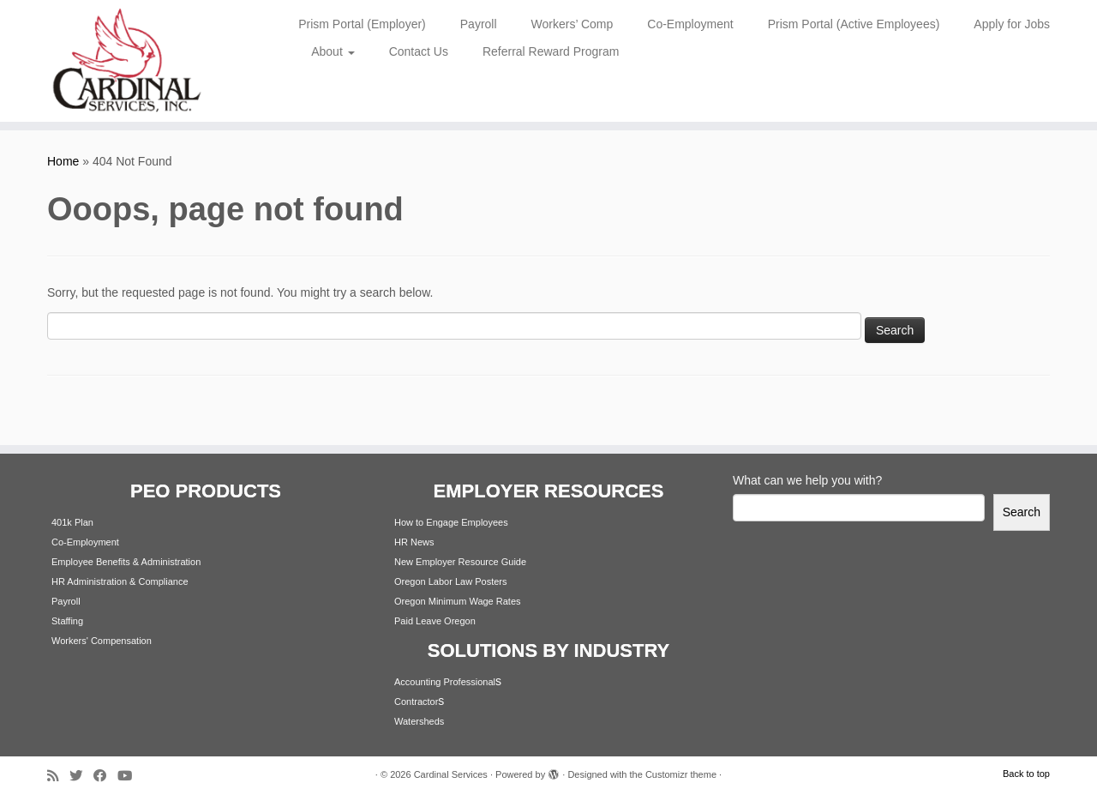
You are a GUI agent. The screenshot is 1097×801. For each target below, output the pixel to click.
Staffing (67, 621)
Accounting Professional (444, 682)
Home (63, 161)
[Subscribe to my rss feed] (58, 776)
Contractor (416, 701)
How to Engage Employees (451, 522)
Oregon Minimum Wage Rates (457, 601)
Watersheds (419, 721)
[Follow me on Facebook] (105, 776)
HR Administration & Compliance (120, 581)
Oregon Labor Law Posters (450, 581)
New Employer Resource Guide (460, 562)
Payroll (478, 24)
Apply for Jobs (1012, 24)
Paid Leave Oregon (435, 621)
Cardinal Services (451, 774)
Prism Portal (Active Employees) (854, 24)
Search (1021, 512)
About (332, 51)
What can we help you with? (807, 480)
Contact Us (418, 51)
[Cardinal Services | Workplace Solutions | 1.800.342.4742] (126, 61)
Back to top (1026, 773)
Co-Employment (690, 24)
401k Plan (72, 522)
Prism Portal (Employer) (362, 24)
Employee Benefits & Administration (126, 562)
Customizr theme (680, 774)
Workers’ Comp (572, 24)
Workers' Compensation (101, 640)
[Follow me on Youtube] (130, 776)
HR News (414, 542)
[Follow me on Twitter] (81, 776)
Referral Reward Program (551, 51)
